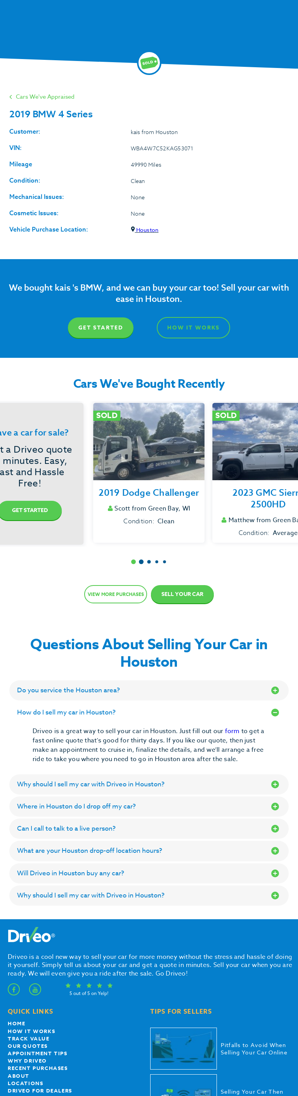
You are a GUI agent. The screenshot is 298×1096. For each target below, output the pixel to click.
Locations (25, 1083)
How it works (31, 1031)
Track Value (29, 1038)
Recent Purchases (38, 1068)
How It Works (193, 328)
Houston (145, 229)
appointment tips (38, 1053)
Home (16, 1023)
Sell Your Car (182, 594)
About (18, 1075)
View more (116, 594)
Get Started (100, 328)
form (233, 731)
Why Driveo (27, 1060)
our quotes (28, 1045)
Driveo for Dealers (40, 1090)
